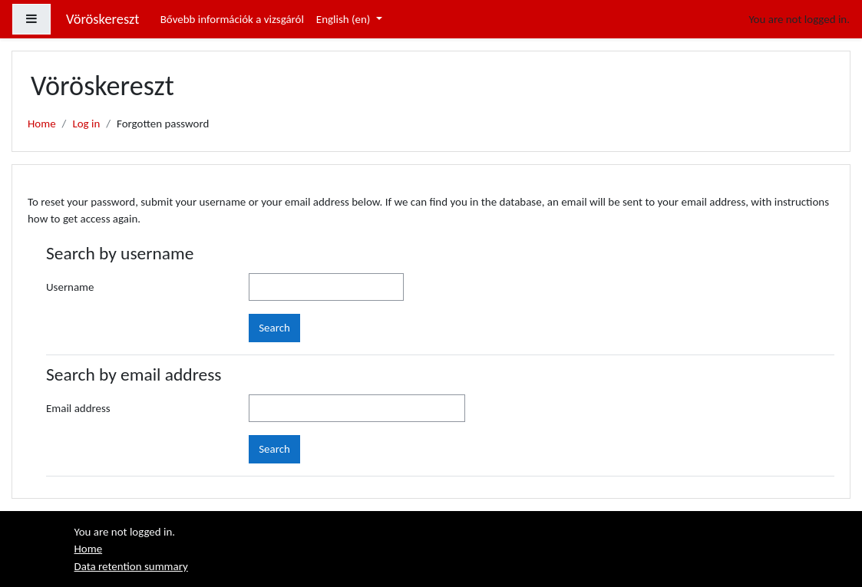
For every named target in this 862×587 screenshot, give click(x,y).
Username (70, 287)
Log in (86, 123)
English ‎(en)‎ (344, 19)
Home (42, 123)
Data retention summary (131, 566)
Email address (78, 408)
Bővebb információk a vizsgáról (232, 19)
